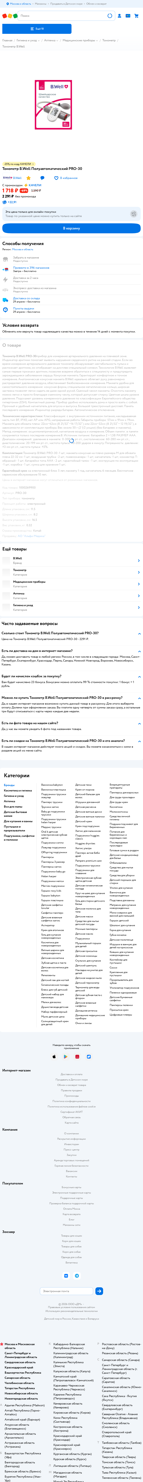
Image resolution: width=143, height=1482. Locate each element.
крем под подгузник (87, 826)
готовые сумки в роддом (124, 850)
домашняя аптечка (86, 1010)
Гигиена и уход (27, 40)
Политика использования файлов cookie (72, 1106)
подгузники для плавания (84, 872)
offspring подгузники (54, 852)
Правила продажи (71, 1090)
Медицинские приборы (79, 40)
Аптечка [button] (9, 801)
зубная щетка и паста (53, 962)
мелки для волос (51, 1002)
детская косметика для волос (54, 969)
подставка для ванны (122, 900)
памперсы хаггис (51, 866)
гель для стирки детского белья (90, 902)
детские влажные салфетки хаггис (51, 919)
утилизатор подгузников (124, 987)
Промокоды (71, 1095)
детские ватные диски (88, 811)
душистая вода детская (54, 1007)
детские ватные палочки (90, 816)
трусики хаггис (50, 807)
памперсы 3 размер (53, 862)
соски (113, 967)
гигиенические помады (55, 985)
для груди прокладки (122, 797)
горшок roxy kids (51, 890)
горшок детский (119, 920)
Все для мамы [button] (13, 807)
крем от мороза (84, 789)
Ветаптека (71, 1262)
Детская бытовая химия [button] (15, 814)
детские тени (83, 784)
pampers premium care (88, 860)
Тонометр (109, 40)
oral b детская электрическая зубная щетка (54, 834)
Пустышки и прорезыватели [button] (14, 828)
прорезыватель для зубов (121, 981)
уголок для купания (121, 887)
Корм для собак (71, 1251)
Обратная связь (71, 1117)
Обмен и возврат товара (71, 1085)
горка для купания (120, 930)
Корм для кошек (71, 1241)
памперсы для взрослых (124, 792)
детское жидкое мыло (88, 978)
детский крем (83, 821)
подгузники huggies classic (87, 837)
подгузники (82, 938)
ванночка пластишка (53, 789)
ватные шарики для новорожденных (52, 952)
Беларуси (93, 1318)
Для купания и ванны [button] (18, 821)
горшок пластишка (52, 900)
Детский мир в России (57, 1318)
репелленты (48, 975)
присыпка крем (119, 1010)
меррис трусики (51, 827)
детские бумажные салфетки (121, 999)
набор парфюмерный (54, 1011)
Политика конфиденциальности (71, 1101)
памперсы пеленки (121, 1005)
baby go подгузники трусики (53, 813)
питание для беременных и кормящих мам (118, 834)
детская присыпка (86, 951)
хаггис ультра (83, 848)
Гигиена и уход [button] (14, 796)
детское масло (84, 933)
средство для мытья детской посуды (87, 923)
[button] (37, 29)
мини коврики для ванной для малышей (122, 914)
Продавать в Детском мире (72, 1079)
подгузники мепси (52, 881)
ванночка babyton (52, 784)
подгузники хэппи (52, 842)
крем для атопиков (52, 930)
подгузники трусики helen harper (53, 821)
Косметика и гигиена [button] (18, 790)
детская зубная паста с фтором (88, 997)
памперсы (47, 857)
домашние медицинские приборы (90, 1017)
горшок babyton (50, 895)
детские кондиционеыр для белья (124, 857)
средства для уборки (122, 875)
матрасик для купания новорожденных (123, 906)
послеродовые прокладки (119, 844)
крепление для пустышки (118, 974)
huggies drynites (85, 843)
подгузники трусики (87, 865)
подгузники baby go (53, 871)
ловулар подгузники (53, 847)
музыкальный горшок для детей (88, 945)
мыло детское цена (52, 1016)
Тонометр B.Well (13, 46)
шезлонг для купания (122, 925)
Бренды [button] (9, 785)
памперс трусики (51, 802)
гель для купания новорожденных (51, 936)
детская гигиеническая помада (89, 887)
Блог (71, 1219)
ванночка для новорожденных (119, 894)
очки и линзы (83, 1023)
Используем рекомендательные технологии (71, 1311)
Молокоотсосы (119, 811)
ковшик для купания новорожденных (122, 954)
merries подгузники (53, 886)
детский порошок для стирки (123, 882)
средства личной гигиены (120, 818)
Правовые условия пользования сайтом (71, 1307)
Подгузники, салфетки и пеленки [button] (19, 838)
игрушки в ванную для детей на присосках (123, 946)
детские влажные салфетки (85, 1004)
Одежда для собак (71, 1257)
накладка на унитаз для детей (89, 972)
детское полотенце (121, 939)
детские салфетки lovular (52, 906)
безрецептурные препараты (120, 786)
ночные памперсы (86, 929)
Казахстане (78, 1318)
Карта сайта (71, 1122)
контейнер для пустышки (118, 961)
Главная (7, 40)
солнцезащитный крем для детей (55, 1023)
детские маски (84, 916)
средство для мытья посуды (121, 869)
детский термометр (87, 982)
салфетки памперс (52, 912)
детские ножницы (86, 956)
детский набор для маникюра (52, 996)
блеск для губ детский (54, 989)
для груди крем (119, 802)
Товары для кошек (71, 1235)
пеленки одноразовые (123, 992)
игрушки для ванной (87, 802)
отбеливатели (118, 862)
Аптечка (49, 40)
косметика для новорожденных (51, 944)
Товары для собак (71, 1246)
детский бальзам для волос (87, 796)
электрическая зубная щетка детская (88, 879)
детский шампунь (86, 965)
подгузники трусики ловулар (53, 796)
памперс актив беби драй (87, 854)
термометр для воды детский (87, 989)
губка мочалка (118, 935)
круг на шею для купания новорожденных (90, 895)
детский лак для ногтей (55, 980)
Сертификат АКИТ (72, 1112)
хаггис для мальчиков (88, 831)
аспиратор (48, 925)
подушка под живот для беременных (124, 826)
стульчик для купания (88, 960)
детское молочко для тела (88, 910)
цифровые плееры (121, 1014)
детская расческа (85, 807)
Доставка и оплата (71, 1074)
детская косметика (52, 958)
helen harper (48, 876)
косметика (116, 807)
